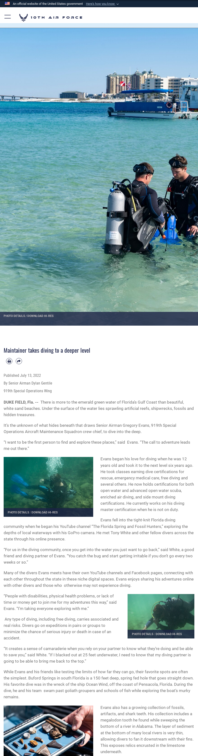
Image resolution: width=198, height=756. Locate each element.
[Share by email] (19, 361)
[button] (103, 3)
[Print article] (9, 361)
